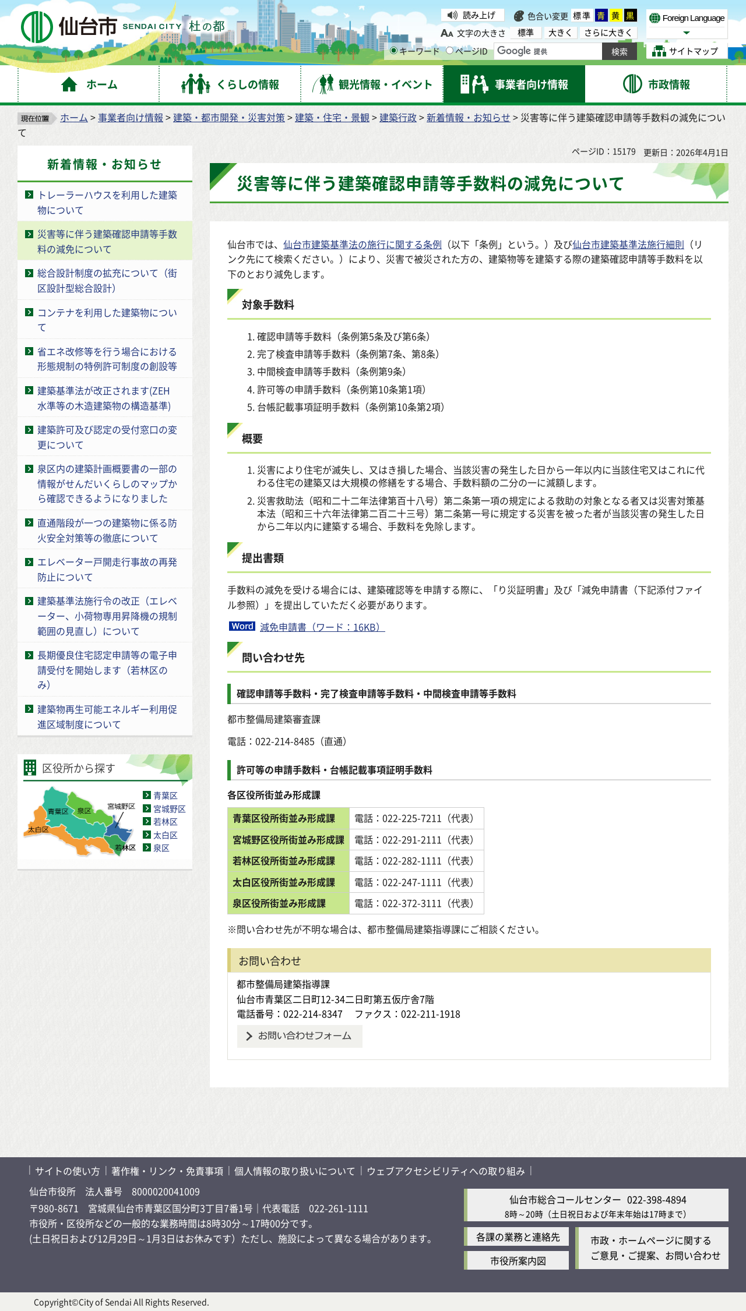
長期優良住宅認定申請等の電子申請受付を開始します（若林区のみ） (107, 669)
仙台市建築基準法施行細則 (628, 244)
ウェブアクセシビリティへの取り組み (446, 1171)
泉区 (161, 847)
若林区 (165, 821)
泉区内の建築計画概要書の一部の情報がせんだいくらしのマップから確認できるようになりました (107, 483)
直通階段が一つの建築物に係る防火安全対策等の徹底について (107, 530)
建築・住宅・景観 (332, 117)
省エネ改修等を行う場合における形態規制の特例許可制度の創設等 (107, 358)
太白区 (165, 834)
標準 (582, 15)
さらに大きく (608, 32)
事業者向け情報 (130, 117)
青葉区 (165, 795)
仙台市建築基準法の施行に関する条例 (362, 244)
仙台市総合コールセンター (565, 1199)
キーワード (415, 50)
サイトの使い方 (67, 1171)
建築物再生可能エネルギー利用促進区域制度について (107, 716)
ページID (467, 50)
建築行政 (398, 117)
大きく (560, 32)
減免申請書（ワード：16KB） (322, 627)
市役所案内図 (518, 1260)
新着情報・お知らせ (469, 117)
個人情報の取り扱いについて (295, 1171)
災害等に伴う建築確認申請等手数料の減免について (107, 241)
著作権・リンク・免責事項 (167, 1171)
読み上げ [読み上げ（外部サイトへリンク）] (479, 14)
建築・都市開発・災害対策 (229, 117)
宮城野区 (169, 808)
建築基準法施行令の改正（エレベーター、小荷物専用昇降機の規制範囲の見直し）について (107, 615)
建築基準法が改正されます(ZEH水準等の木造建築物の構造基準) (104, 397)
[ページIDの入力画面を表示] (449, 50)
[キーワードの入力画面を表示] (393, 50)
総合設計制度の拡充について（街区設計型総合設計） (107, 280)
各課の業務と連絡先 (518, 1236)
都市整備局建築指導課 (283, 984)
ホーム (74, 117)
